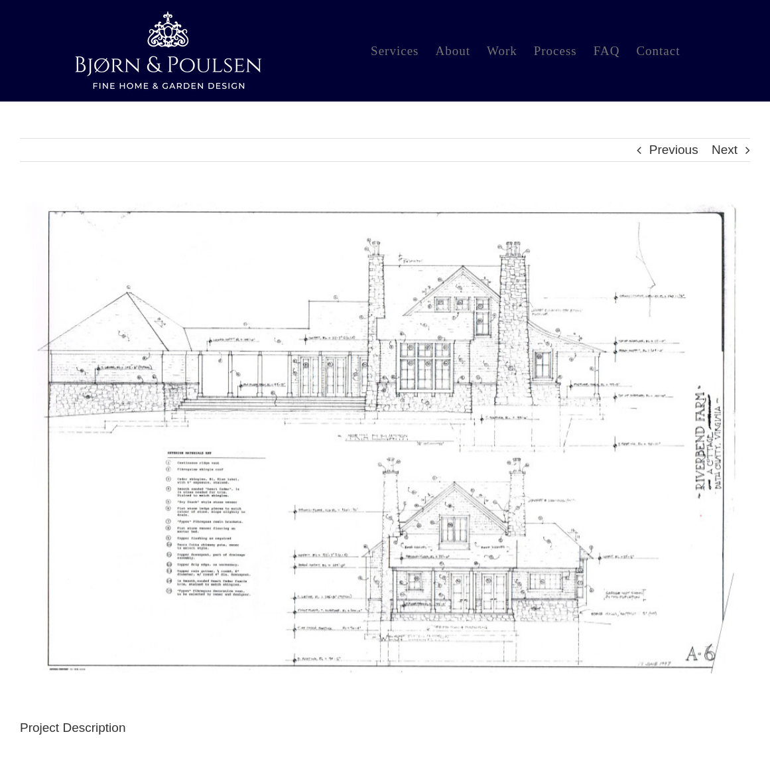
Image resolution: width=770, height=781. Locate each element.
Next (725, 150)
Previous (673, 150)
